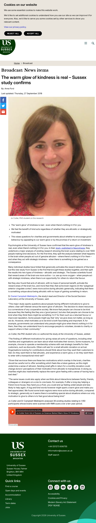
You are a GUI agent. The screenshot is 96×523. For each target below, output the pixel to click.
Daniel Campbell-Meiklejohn (24, 296)
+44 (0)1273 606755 (57, 446)
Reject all (13, 33)
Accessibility (54, 494)
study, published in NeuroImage (70, 248)
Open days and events (15, 490)
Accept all (33, 33)
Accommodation (13, 495)
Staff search (53, 455)
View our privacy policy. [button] (15, 27)
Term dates (10, 503)
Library (8, 499)
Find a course (11, 486)
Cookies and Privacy (57, 498)
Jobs (7, 507)
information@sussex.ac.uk (60, 450)
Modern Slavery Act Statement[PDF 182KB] (62, 504)
